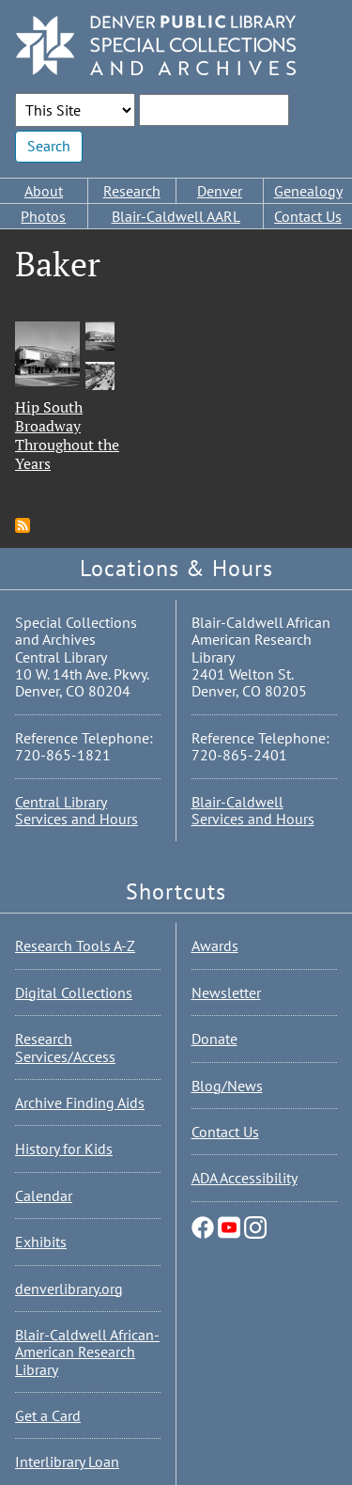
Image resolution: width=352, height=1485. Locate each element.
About (43, 190)
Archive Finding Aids (80, 1102)
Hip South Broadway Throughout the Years (67, 435)
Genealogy (308, 190)
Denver (219, 190)
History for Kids (64, 1148)
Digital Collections (73, 992)
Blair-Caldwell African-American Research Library (87, 1352)
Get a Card (48, 1415)
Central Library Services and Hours (76, 810)
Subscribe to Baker (22, 525)
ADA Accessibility (244, 1177)
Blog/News (227, 1085)
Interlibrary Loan (67, 1461)
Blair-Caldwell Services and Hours (252, 810)
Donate (214, 1038)
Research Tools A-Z (75, 945)
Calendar (43, 1195)
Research (132, 190)
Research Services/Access (65, 1047)
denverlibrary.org (69, 1288)
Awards (214, 945)
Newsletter (226, 992)
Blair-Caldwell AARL (176, 216)
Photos (43, 216)
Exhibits (41, 1241)
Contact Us (308, 216)
